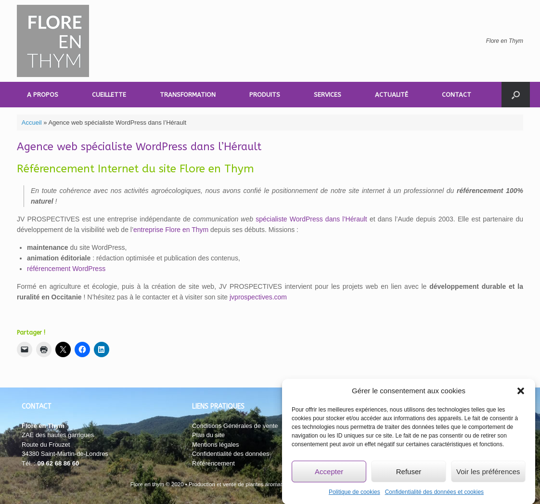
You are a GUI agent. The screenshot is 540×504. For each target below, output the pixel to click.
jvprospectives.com (258, 297)
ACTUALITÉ (391, 94)
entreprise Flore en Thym (170, 229)
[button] (521, 393)
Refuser (409, 473)
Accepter (329, 473)
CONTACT (456, 94)
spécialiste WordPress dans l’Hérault (311, 219)
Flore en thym (147, 484)
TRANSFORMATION (188, 94)
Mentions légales (215, 444)
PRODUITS (264, 94)
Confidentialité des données (230, 453)
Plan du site (208, 435)
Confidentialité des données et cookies (434, 494)
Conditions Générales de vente (235, 425)
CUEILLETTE (109, 94)
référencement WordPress (66, 268)
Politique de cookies (354, 494)
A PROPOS (42, 94)
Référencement (213, 463)
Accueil (32, 122)
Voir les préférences (488, 473)
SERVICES (327, 94)
